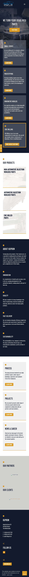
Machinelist (7, 564)
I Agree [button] (24, 573)
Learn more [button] (9, 574)
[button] (1, 145)
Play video (14, 30)
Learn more (8, 63)
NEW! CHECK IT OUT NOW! (12, 144)
